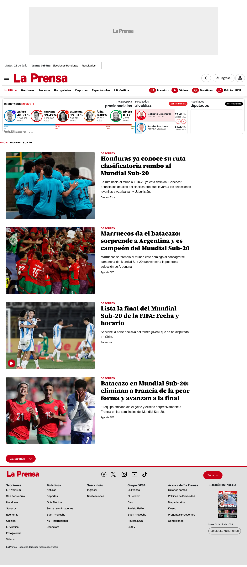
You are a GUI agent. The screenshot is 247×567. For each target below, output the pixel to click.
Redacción (106, 342)
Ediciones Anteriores (225, 531)
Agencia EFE (107, 272)
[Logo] (31, 78)
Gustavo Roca (108, 197)
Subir (212, 475)
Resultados (89, 65)
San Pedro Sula (178, 104)
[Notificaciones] (206, 78)
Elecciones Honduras (65, 65)
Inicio (4, 142)
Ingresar (226, 78)
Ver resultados (234, 104)
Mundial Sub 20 (21, 142)
